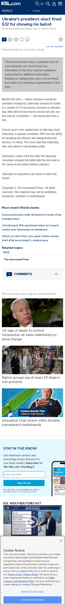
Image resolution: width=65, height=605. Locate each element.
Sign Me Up (24, 483)
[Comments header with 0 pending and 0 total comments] (32, 274)
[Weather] (39, 3)
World (6, 252)
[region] (32, 570)
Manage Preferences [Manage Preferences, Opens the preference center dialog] (32, 591)
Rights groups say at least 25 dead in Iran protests (31, 379)
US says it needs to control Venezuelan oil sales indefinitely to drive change (29, 334)
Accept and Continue (32, 599)
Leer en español (54, 46)
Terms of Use (17, 492)
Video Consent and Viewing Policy (29, 579)
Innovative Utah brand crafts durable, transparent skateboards (31, 422)
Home (36, 11)
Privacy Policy (31, 492)
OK (61, 540)
